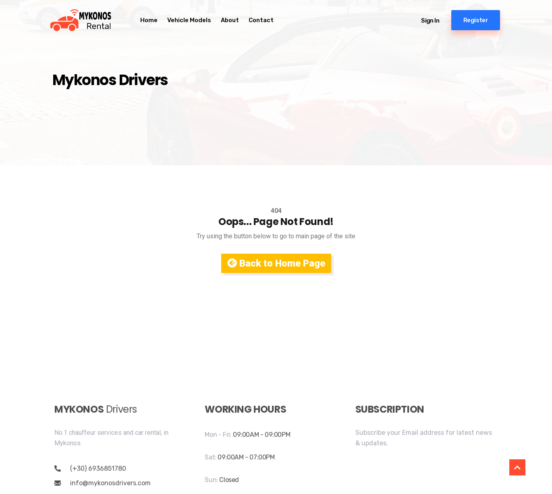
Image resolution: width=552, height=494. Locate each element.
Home (149, 20)
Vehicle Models (189, 20)
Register (475, 20)
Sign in (430, 20)
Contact (261, 20)
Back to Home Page (276, 263)
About (230, 20)
